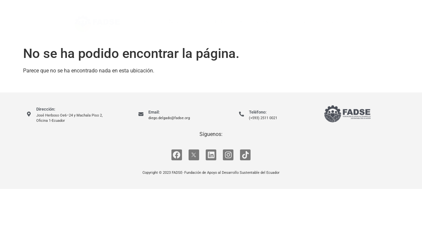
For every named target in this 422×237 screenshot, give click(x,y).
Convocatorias (273, 21)
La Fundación (223, 22)
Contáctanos (318, 21)
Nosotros (179, 21)
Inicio (149, 21)
